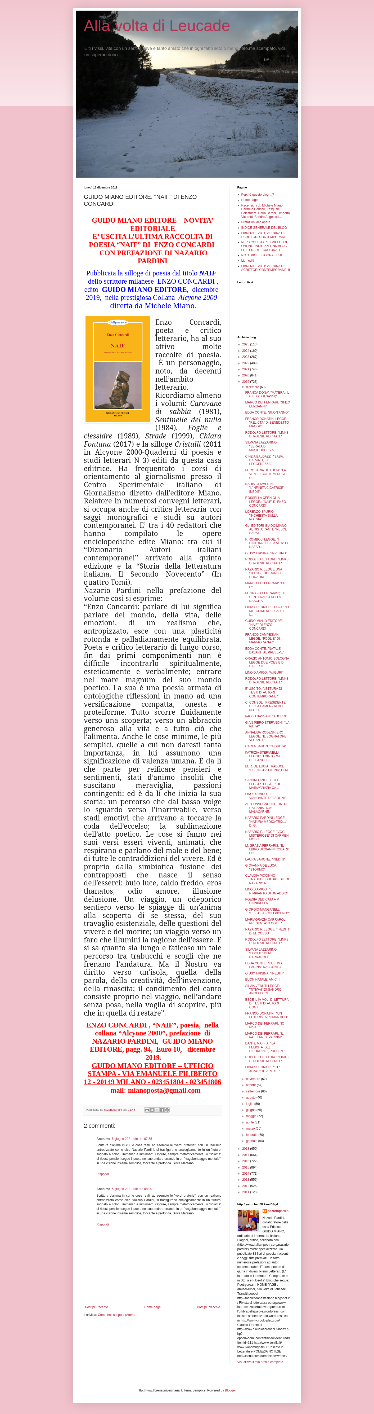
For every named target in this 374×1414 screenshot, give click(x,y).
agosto (251, 1097)
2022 (246, 363)
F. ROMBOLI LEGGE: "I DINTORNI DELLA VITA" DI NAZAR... (266, 543)
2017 (246, 1155)
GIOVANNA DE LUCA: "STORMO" (261, 867)
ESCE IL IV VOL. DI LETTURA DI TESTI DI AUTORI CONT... (267, 1003)
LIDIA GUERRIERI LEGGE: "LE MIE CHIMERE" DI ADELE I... (267, 611)
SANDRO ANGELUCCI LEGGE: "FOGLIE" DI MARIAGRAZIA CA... (262, 784)
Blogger (230, 1390)
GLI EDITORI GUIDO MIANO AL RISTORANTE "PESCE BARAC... (266, 529)
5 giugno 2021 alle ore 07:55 (132, 1139)
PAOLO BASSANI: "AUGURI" (266, 716)
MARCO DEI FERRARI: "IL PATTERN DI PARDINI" (264, 1035)
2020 (246, 375)
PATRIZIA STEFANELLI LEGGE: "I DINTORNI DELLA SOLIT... (262, 756)
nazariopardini (279, 1211)
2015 (246, 1167)
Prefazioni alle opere (255, 222)
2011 (246, 1192)
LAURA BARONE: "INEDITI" (265, 859)
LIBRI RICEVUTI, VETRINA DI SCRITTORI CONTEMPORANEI (264, 235)
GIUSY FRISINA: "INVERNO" (266, 553)
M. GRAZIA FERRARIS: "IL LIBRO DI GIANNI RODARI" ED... (267, 849)
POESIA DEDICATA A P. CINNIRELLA (262, 901)
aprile (250, 1122)
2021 (246, 369)
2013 (246, 1180)
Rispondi (103, 1174)
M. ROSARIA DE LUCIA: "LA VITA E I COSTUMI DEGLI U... (265, 474)
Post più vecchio (208, 1307)
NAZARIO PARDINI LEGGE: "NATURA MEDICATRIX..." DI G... (266, 821)
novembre (253, 1079)
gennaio (252, 1141)
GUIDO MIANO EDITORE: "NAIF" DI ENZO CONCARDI (264, 624)
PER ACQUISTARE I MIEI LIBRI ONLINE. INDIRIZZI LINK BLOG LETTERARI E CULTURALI (264, 246)
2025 (246, 344)
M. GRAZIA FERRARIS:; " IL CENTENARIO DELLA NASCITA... (265, 597)
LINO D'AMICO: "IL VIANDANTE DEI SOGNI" (265, 796)
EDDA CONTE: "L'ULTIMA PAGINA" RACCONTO (263, 965)
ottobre (251, 1085)
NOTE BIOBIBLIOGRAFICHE (262, 255)
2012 (246, 1186)
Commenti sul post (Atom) (116, 1315)
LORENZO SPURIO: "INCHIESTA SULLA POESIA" (261, 515)
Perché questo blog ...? (257, 194)
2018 (246, 1148)
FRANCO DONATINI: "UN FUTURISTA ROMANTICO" (266, 1015)
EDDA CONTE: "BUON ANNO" (267, 412)
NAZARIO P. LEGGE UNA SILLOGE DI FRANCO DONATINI (263, 573)
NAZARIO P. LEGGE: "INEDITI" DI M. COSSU (267, 931)
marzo (251, 1128)
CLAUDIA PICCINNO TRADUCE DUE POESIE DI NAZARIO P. (267, 879)
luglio (250, 1104)
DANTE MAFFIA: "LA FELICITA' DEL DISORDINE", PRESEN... (265, 1047)
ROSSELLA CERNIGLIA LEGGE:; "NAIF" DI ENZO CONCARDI (265, 501)
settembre (253, 1091)
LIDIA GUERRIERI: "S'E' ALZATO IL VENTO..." (262, 1069)
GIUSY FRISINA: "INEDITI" (264, 973)
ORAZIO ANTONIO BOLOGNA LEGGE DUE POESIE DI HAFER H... (267, 662)
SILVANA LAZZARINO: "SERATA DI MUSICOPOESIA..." (261, 446)
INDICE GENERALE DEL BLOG (264, 228)
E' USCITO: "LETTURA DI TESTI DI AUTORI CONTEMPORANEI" (263, 692)
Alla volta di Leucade (157, 25)
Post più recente (96, 1307)
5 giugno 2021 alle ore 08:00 (132, 1189)
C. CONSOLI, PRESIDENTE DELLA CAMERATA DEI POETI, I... (265, 706)
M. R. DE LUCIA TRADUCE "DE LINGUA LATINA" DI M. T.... (267, 770)
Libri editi (247, 260)
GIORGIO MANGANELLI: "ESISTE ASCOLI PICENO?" (267, 911)
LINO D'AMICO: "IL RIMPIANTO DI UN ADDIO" (266, 891)
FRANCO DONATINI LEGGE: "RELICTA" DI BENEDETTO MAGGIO (267, 422)
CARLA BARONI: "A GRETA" (265, 746)
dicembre (253, 387)
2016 (246, 1161)
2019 (246, 382)
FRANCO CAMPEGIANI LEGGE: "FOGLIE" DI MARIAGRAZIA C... (262, 638)
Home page (152, 1307)
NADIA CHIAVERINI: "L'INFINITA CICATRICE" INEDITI (264, 488)
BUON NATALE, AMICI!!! (262, 979)
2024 (246, 351)
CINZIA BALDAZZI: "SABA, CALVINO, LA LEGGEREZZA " (264, 460)
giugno (251, 1110)
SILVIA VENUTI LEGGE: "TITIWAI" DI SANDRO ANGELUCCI (263, 989)
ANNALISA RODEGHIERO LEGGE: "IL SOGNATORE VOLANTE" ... (265, 736)
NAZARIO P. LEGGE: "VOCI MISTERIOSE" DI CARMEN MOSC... (267, 835)
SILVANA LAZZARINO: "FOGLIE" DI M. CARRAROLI (261, 953)
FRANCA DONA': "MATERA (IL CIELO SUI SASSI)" (267, 394)
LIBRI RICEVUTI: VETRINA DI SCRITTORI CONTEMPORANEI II (265, 268)
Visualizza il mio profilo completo (260, 1362)
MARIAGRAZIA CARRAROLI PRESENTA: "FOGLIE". (265, 921)
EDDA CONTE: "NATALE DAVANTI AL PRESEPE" (264, 650)
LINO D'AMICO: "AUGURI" (264, 672)
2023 (246, 357)
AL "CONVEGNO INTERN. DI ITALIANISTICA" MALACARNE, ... (266, 808)
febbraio (252, 1135)
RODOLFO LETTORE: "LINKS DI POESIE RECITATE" (266, 434)
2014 (246, 1173)
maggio (251, 1116)
